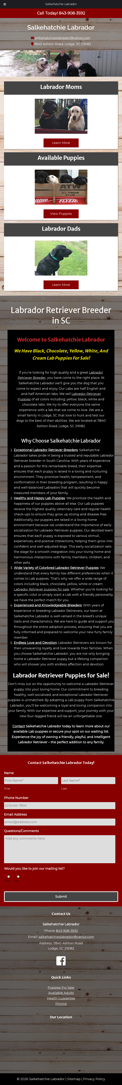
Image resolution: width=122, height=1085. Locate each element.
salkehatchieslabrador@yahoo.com (62, 38)
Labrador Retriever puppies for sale (41, 589)
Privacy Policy (94, 1079)
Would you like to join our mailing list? (35, 869)
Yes (7, 880)
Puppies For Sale (61, 988)
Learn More (61, 143)
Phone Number (17, 798)
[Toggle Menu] (4, 4)
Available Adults (61, 993)
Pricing (61, 1004)
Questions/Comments (21, 831)
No (16, 880)
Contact (18, 726)
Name (10, 773)
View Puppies (61, 214)
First (7, 788)
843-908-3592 (67, 931)
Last (64, 788)
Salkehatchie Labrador (61, 4)
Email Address (16, 814)
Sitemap (74, 1079)
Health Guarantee (61, 998)
